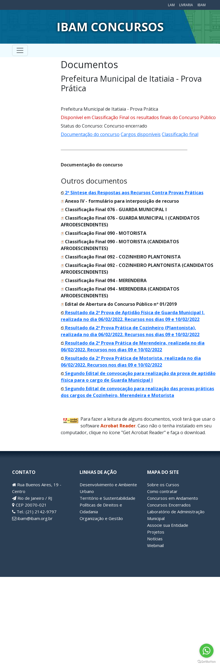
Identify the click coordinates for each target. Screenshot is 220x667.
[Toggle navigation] (20, 50)
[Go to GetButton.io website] (206, 661)
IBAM (201, 5)
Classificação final (180, 134)
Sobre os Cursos (163, 484)
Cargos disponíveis (141, 134)
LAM (171, 5)
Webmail (155, 545)
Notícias (155, 538)
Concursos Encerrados (169, 505)
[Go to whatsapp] (206, 651)
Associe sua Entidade (167, 525)
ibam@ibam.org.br (32, 518)
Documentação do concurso (90, 134)
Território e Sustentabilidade (107, 498)
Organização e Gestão (101, 518)
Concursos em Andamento (172, 498)
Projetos (155, 532)
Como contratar (162, 491)
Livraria (186, 5)
